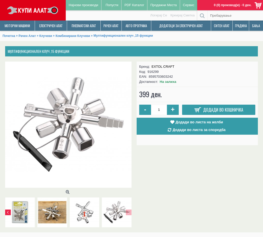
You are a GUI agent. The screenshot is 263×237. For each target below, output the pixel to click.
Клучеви (45, 36)
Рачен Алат (27, 36)
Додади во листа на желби (199, 122)
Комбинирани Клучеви (72, 36)
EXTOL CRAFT (163, 66)
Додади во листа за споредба (199, 130)
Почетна (9, 36)
